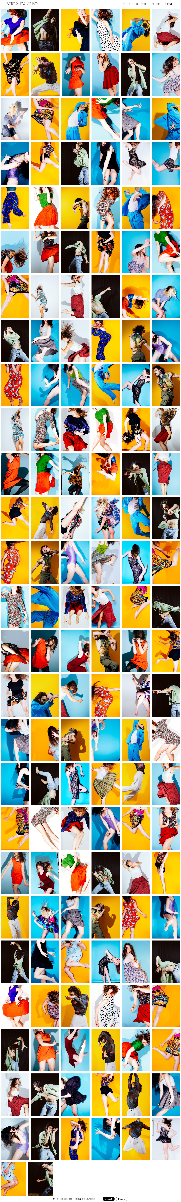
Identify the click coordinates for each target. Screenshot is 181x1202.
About (168, 4)
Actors (156, 4)
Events (126, 4)
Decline (121, 1199)
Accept (108, 1199)
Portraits (141, 4)
